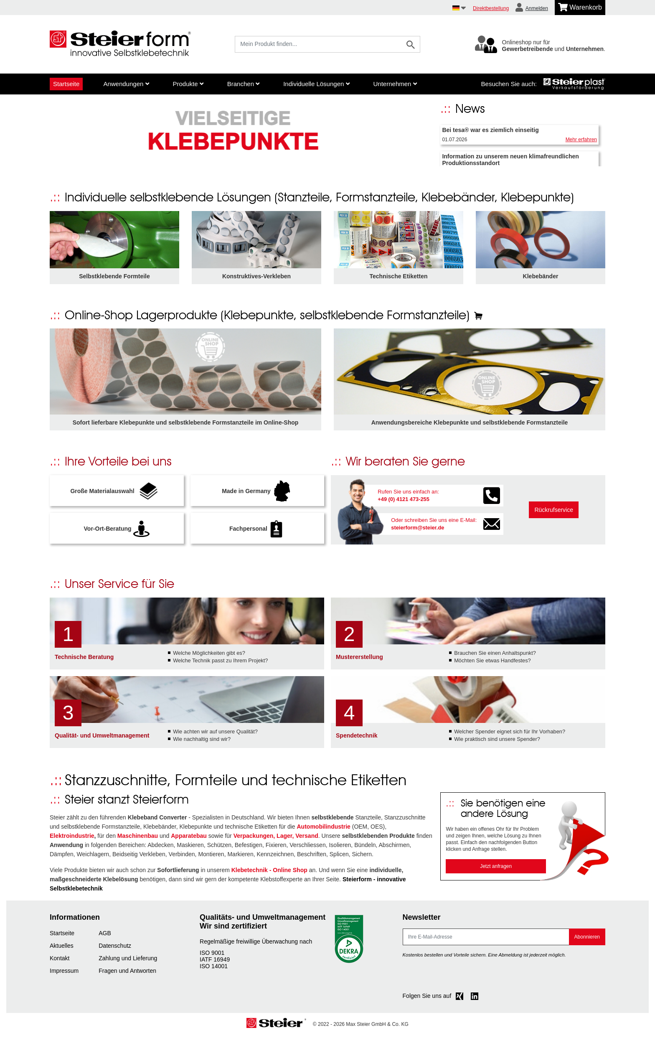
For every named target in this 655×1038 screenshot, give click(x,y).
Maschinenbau (137, 838)
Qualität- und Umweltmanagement (102, 738)
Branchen (243, 83)
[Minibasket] (580, 7)
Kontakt (59, 960)
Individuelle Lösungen (316, 83)
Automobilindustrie (323, 829)
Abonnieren (587, 939)
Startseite (66, 83)
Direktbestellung (491, 8)
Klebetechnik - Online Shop (269, 873)
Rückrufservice (553, 512)
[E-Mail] (486, 939)
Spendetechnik (357, 738)
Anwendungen (126, 83)
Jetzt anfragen (496, 869)
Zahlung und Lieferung (128, 960)
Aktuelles (62, 948)
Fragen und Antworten (127, 973)
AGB (105, 935)
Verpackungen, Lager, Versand (276, 838)
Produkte (188, 83)
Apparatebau (189, 838)
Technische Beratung (84, 659)
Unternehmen (395, 83)
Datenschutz (115, 948)
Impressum (64, 973)
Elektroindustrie (72, 838)
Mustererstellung (359, 659)
